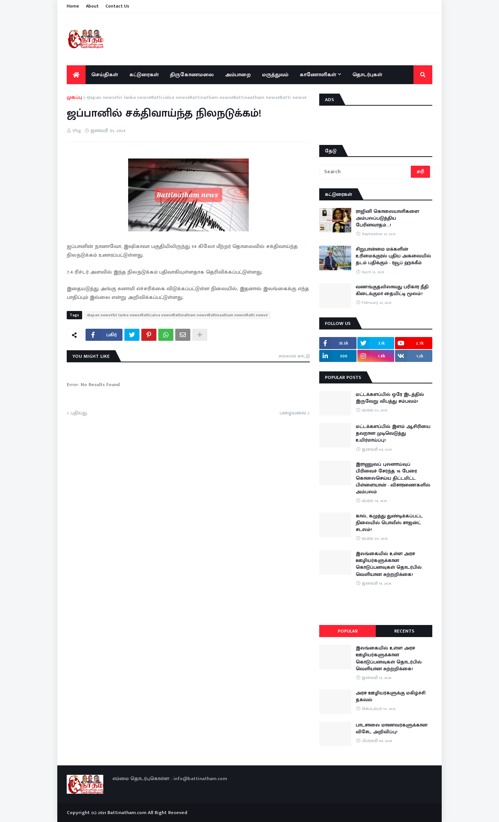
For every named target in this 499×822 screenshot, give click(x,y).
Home (73, 6)
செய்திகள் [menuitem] (104, 74)
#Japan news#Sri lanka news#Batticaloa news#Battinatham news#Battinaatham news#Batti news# (196, 98)
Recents (404, 631)
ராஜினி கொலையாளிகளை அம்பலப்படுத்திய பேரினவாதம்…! (387, 218)
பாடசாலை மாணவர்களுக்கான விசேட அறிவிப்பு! (391, 728)
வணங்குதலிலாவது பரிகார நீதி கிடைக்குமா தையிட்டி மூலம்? (392, 290)
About (92, 6)
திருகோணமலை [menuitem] (192, 74)
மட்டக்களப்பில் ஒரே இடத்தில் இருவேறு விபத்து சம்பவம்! (390, 398)
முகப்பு (74, 98)
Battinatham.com (126, 812)
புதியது (78, 413)
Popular (348, 631)
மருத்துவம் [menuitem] (275, 74)
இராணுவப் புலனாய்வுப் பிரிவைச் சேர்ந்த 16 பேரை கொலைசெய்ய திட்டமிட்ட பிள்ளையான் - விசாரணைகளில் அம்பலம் (393, 478)
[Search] (365, 172)
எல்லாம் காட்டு (294, 356)
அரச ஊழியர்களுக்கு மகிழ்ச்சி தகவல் (391, 696)
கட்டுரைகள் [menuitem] (144, 74)
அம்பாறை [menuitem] (238, 74)
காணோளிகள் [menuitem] (318, 74)
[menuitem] (76, 74)
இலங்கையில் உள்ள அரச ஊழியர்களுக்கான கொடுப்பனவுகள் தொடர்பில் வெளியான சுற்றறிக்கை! (389, 564)
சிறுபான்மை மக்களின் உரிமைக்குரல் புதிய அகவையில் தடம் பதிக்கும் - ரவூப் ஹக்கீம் (393, 256)
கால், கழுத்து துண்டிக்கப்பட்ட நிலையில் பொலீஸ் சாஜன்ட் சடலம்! (389, 523)
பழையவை (293, 413)
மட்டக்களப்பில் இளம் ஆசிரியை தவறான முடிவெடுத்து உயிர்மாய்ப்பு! (393, 433)
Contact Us (117, 6)
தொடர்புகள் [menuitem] (367, 74)
